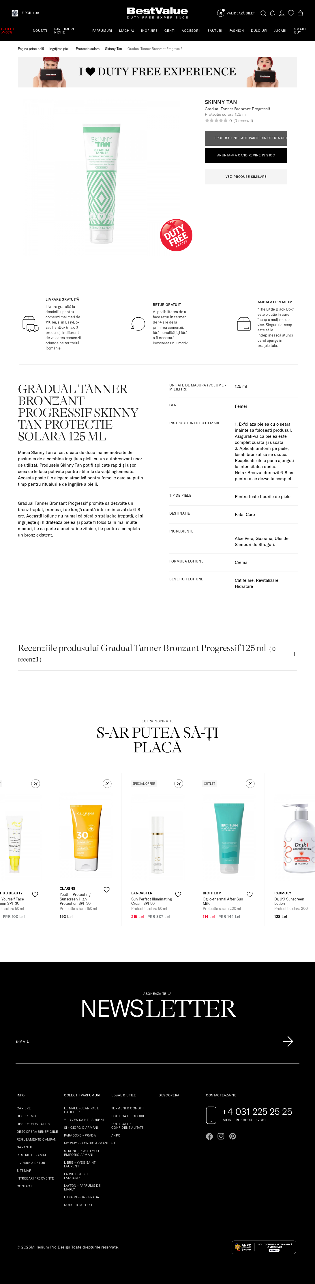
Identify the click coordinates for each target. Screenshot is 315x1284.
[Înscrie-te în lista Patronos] (287, 1041)
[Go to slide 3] (157, 937)
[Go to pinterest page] (232, 1136)
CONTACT (24, 1186)
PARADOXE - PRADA (80, 1135)
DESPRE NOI (27, 1116)
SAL (114, 1143)
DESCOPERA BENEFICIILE (37, 1132)
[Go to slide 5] (166, 937)
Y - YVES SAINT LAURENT (84, 1120)
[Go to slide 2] (153, 937)
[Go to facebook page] (209, 1136)
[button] (35, 783)
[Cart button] (300, 13)
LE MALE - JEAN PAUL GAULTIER (81, 1110)
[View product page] (86, 835)
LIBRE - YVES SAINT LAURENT (80, 1164)
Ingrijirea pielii (59, 48)
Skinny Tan (113, 48)
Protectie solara (88, 48)
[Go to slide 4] (162, 937)
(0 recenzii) (243, 120)
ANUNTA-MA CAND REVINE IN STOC (246, 155)
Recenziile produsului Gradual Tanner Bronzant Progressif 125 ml (146, 653)
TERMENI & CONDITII (128, 1108)
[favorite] (291, 13)
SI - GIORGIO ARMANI (81, 1128)
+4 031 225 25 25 (257, 1111)
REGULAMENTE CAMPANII (38, 1139)
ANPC (116, 1135)
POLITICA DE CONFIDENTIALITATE (127, 1126)
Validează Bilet (241, 13)
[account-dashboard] (282, 13)
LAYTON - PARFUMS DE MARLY (82, 1187)
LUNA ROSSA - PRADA (81, 1197)
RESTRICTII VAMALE (33, 1155)
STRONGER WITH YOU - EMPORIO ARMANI (82, 1153)
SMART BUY (300, 30)
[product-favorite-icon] (35, 894)
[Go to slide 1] (148, 937)
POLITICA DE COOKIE (128, 1116)
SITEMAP (24, 1171)
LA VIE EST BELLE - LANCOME (79, 1176)
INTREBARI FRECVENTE (35, 1178)
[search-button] (263, 13)
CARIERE (24, 1108)
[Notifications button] (272, 13)
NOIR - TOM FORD (78, 1205)
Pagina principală (31, 48)
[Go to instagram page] (220, 1136)
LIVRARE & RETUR (31, 1163)
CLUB (30, 13)
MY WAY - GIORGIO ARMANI (86, 1143)
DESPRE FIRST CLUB (33, 1124)
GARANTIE (25, 1147)
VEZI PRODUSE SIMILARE (246, 177)
